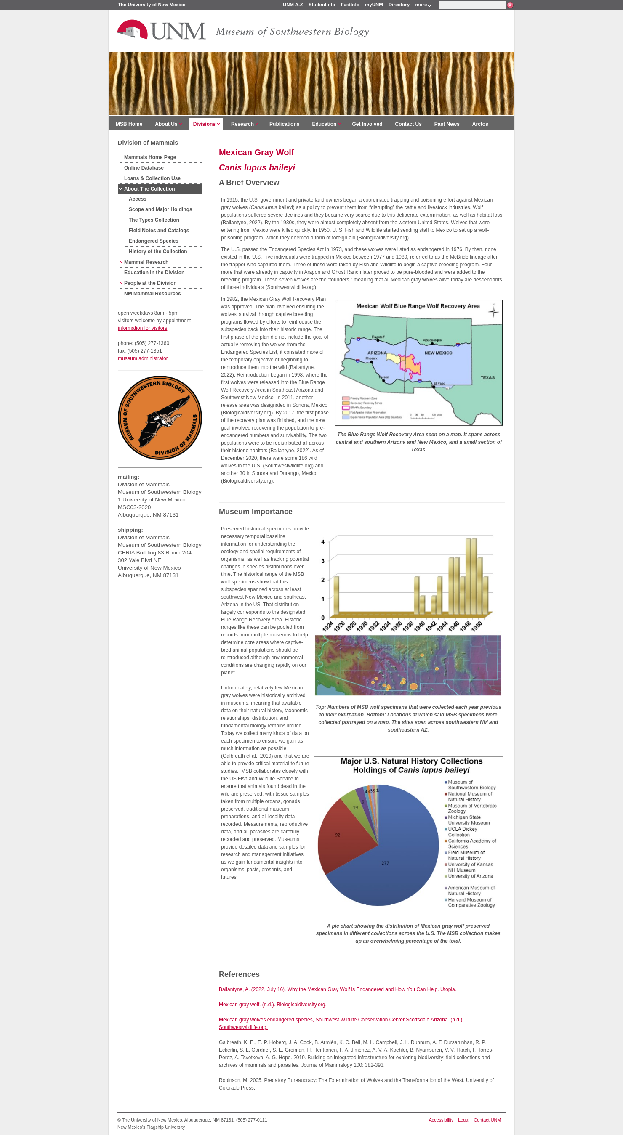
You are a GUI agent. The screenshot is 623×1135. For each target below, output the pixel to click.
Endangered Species (153, 241)
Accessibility (441, 1119)
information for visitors (142, 328)
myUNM (374, 4)
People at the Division (150, 283)
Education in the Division (154, 273)
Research (242, 124)
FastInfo (350, 4)
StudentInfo (322, 4)
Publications (284, 124)
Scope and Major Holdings (160, 209)
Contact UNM (487, 1119)
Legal (463, 1119)
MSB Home (129, 124)
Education (324, 124)
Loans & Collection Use (152, 178)
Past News (447, 124)
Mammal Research (146, 262)
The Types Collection (154, 220)
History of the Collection (158, 252)
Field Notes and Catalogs (159, 230)
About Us (166, 124)
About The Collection (149, 189)
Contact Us (408, 124)
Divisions (204, 124)
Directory (399, 4)
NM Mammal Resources (152, 294)
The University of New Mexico (152, 4)
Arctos (480, 124)
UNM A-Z (293, 4)
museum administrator (143, 358)
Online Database (144, 168)
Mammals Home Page (150, 157)
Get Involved (367, 124)
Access (137, 199)
